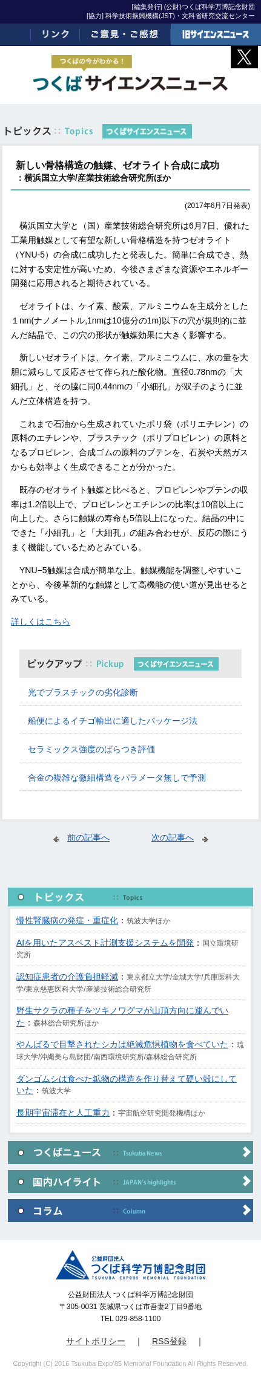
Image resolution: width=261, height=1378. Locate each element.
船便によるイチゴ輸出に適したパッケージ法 (112, 721)
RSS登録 (169, 1341)
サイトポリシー (95, 1341)
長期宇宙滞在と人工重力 (63, 1112)
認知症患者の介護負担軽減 (67, 976)
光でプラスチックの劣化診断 (83, 692)
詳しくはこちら (40, 621)
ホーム (15, 34)
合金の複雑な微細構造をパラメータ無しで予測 (117, 777)
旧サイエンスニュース (216, 34)
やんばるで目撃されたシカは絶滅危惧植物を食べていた (122, 1044)
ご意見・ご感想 (125, 34)
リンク (55, 34)
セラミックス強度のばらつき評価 (91, 749)
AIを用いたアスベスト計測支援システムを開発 (105, 942)
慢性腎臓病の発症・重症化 (67, 920)
